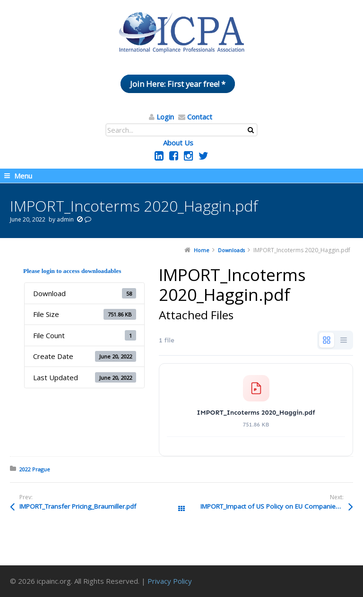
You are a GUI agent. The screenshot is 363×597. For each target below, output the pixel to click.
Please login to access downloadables (72, 270)
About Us (178, 142)
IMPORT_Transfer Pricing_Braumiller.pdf (77, 506)
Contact (199, 116)
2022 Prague (34, 469)
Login (165, 116)
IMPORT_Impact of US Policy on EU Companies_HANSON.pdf (276, 506)
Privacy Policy (169, 581)
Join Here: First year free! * (177, 83)
